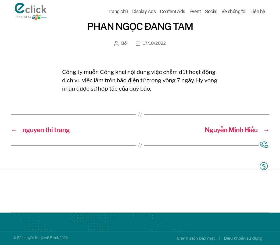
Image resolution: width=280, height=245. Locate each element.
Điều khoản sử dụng (243, 238)
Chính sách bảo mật (196, 238)
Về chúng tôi (233, 11)
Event (195, 11)
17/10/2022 (154, 43)
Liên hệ (257, 11)
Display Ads (144, 11)
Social (211, 11)
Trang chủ (118, 11)
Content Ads (172, 11)
